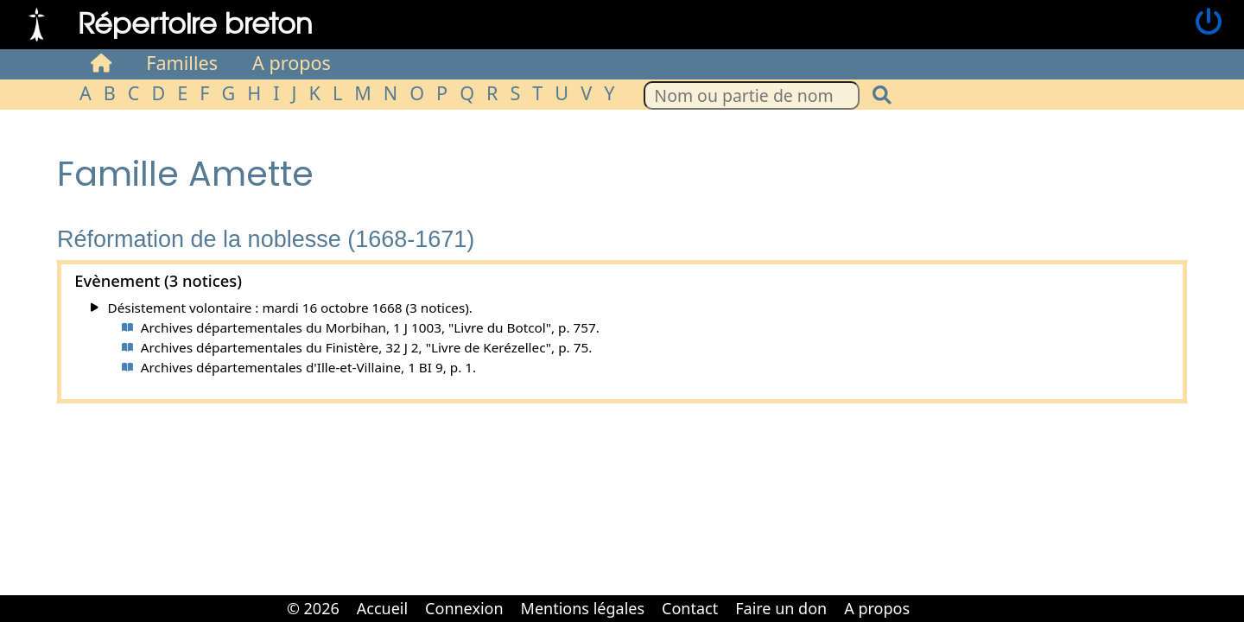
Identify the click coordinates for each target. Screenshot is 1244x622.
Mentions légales (582, 608)
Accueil (382, 608)
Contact (690, 608)
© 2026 (313, 608)
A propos (291, 62)
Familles (182, 62)
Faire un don (781, 608)
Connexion (464, 608)
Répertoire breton (195, 22)
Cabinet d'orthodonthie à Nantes (930, 596)
